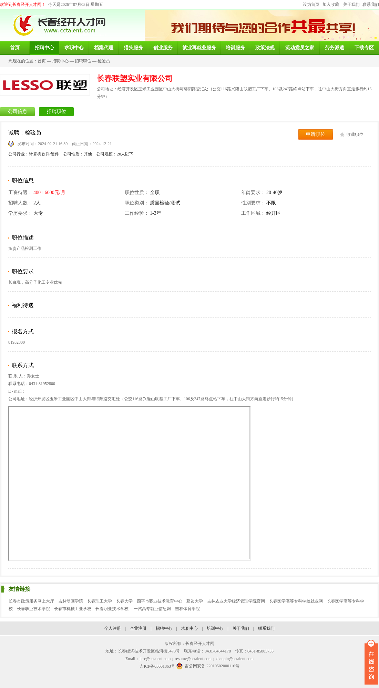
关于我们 (351, 4)
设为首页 (311, 4)
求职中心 (189, 628)
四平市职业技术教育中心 (159, 601)
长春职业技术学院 (33, 608)
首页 (42, 61)
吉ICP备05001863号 (157, 666)
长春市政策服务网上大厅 (31, 601)
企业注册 (138, 628)
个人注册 (112, 628)
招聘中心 (60, 61)
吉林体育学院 (187, 608)
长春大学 (124, 601)
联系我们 (370, 4)
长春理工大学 (99, 601)
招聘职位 (83, 61)
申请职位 (315, 134)
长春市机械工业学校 (72, 608)
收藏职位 (355, 134)
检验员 (104, 61)
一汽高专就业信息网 (152, 608)
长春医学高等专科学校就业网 (296, 601)
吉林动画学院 (70, 601)
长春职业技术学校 (112, 608)
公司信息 (17, 111)
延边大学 (194, 601)
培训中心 (215, 628)
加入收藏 (330, 4)
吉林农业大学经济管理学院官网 (236, 601)
